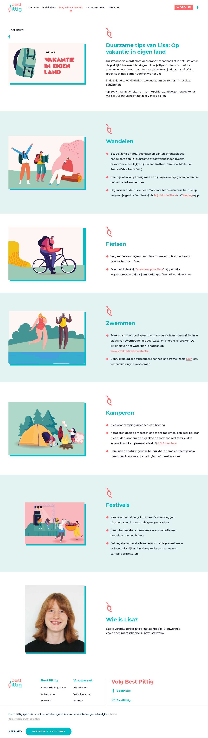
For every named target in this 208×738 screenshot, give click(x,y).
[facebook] (198, 7)
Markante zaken (95, 7)
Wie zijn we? (81, 687)
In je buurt (33, 7)
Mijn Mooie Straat (165, 195)
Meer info (15, 731)
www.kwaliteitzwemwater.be (129, 351)
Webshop (114, 7)
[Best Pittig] (15, 7)
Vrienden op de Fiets (149, 269)
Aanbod (78, 700)
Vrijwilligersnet (82, 694)
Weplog (187, 195)
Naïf (189, 358)
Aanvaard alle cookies (48, 731)
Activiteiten (49, 7)
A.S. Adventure (166, 443)
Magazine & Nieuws (71, 7)
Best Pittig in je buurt (53, 687)
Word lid (46, 700)
